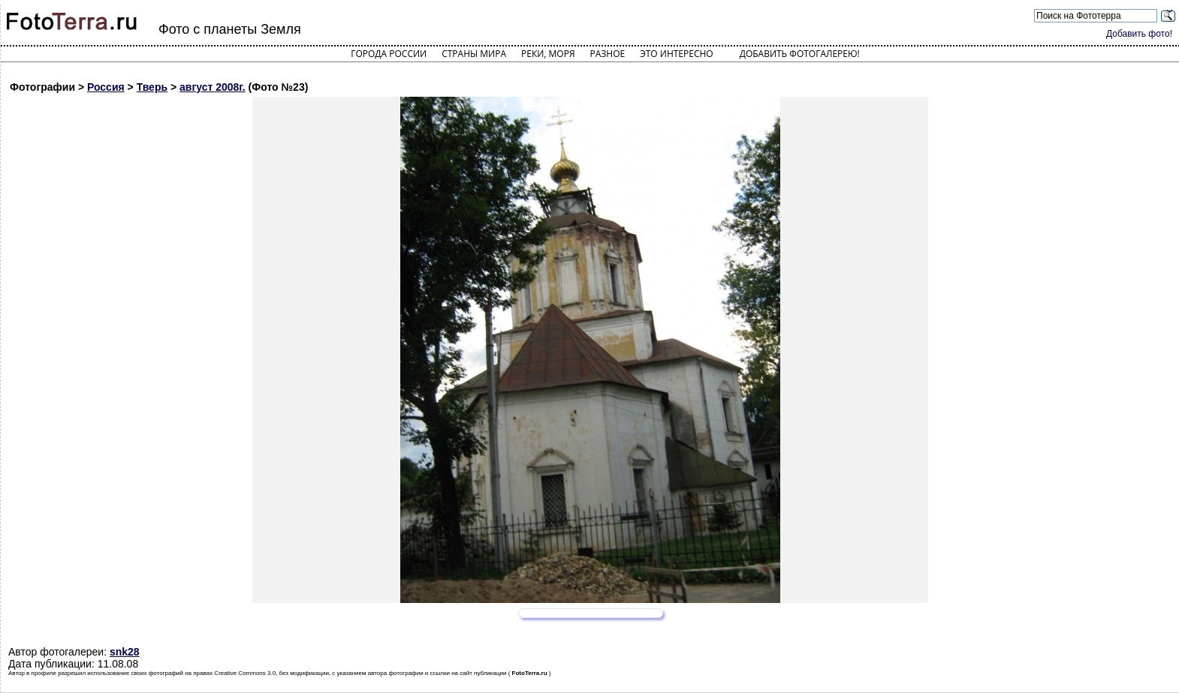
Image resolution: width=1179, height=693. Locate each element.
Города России (389, 53)
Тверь (152, 87)
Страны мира (474, 53)
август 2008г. (212, 87)
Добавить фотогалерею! (800, 53)
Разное (608, 53)
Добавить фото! (1139, 33)
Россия (106, 87)
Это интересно (676, 53)
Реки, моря (547, 53)
